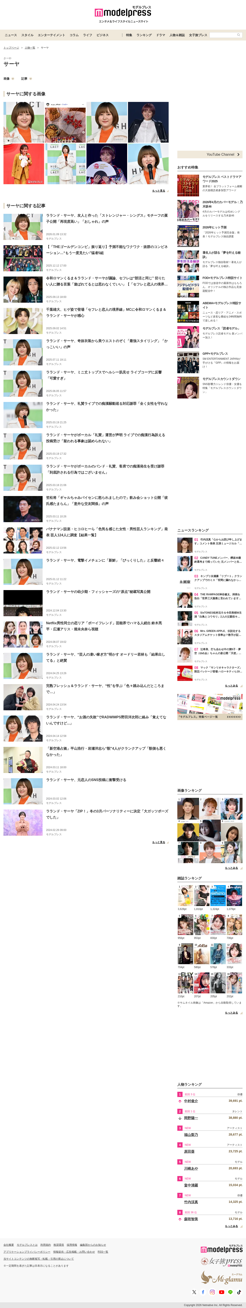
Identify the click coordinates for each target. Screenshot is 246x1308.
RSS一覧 (103, 1251)
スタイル (27, 35)
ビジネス (102, 35)
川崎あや (191, 1168)
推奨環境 (58, 1244)
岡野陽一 (191, 1118)
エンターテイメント (51, 35)
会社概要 (8, 1244)
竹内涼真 (191, 1202)
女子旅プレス (198, 35)
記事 (26, 78)
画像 (8, 78)
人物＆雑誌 (177, 35)
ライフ (87, 35)
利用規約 (45, 1244)
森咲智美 (191, 1219)
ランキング (144, 35)
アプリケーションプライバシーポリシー (26, 1251)
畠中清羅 (191, 1185)
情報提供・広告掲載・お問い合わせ (74, 1251)
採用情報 (72, 1244)
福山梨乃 (191, 1135)
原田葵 (189, 1151)
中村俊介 (191, 1101)
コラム (74, 35)
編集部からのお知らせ (93, 1244)
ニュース (11, 35)
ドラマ (160, 35)
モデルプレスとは (27, 1244)
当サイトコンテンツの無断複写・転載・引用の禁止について (38, 1258)
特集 (129, 35)
